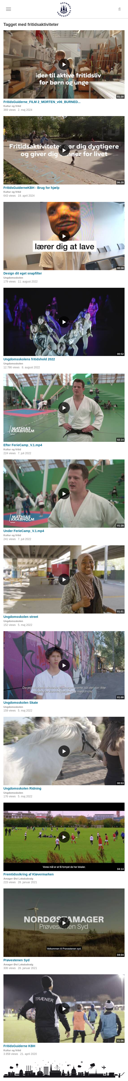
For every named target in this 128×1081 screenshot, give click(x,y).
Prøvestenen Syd (16, 960)
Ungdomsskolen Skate (20, 702)
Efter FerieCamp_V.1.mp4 (22, 445)
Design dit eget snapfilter (22, 273)
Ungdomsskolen (13, 277)
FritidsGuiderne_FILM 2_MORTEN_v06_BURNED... (41, 102)
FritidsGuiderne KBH (19, 1046)
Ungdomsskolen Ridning (22, 788)
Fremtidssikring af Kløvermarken (28, 874)
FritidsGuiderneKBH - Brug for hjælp (31, 188)
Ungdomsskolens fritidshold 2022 (29, 359)
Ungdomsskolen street (20, 617)
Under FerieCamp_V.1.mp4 (23, 531)
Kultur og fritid (12, 106)
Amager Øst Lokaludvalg (18, 878)
